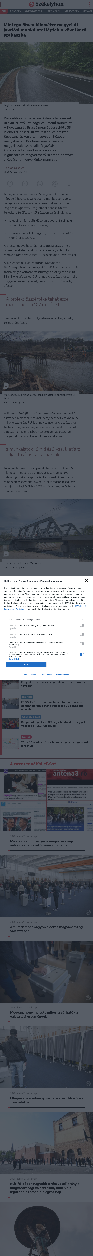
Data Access (46, 675)
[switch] (82, 625)
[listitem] (46, 619)
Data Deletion (30, 675)
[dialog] (46, 628)
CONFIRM (26, 665)
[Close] (87, 581)
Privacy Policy (62, 675)
